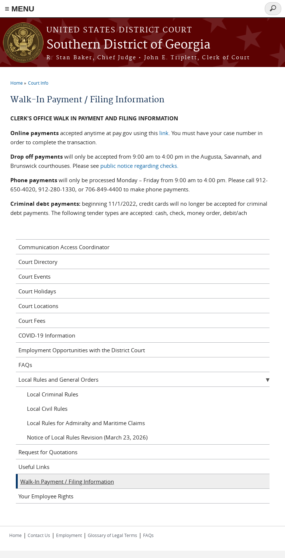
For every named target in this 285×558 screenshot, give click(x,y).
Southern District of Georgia (128, 45)
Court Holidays (37, 291)
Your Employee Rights (45, 496)
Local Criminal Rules (52, 394)
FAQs (25, 364)
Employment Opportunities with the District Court (81, 350)
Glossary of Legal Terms (112, 535)
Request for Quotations (47, 452)
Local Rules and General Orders (58, 379)
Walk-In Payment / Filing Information (67, 481)
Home (16, 83)
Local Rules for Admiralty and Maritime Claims (86, 423)
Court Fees (31, 320)
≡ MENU (19, 8)
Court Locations (38, 306)
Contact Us (39, 535)
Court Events (34, 276)
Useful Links (33, 466)
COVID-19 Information (46, 335)
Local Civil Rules (47, 408)
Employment (69, 535)
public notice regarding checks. (139, 165)
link (163, 133)
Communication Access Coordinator (64, 247)
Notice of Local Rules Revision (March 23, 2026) (87, 437)
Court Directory (38, 261)
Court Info (38, 83)
